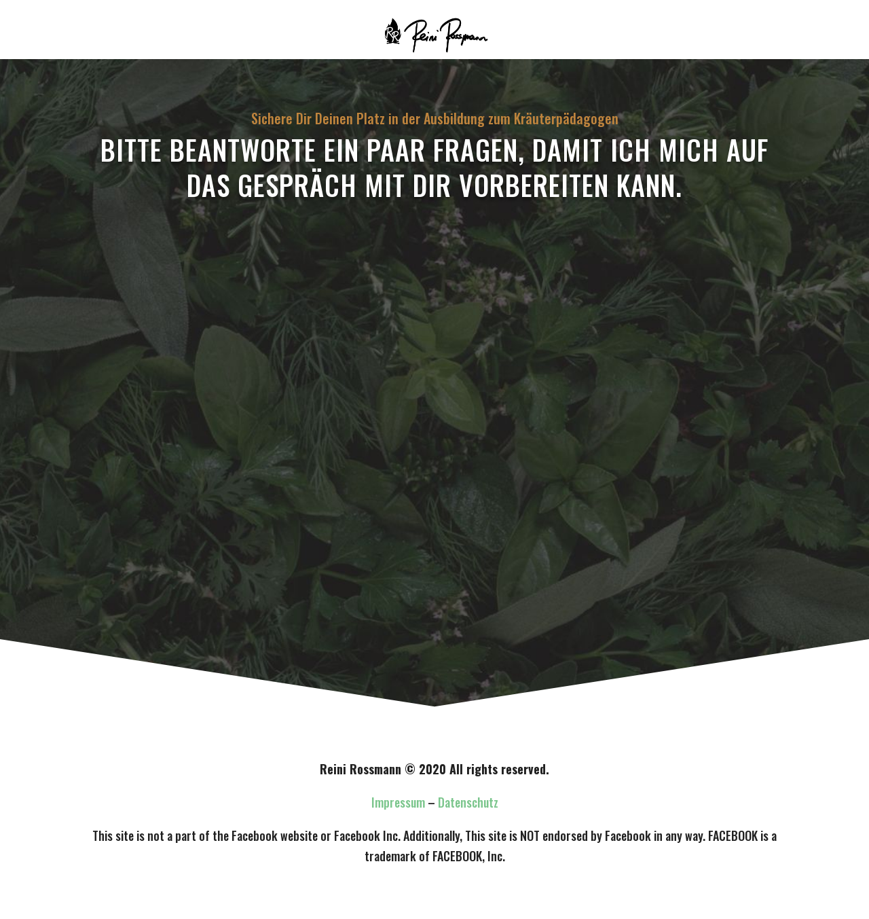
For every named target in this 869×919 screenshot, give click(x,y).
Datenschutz (468, 802)
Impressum (398, 802)
